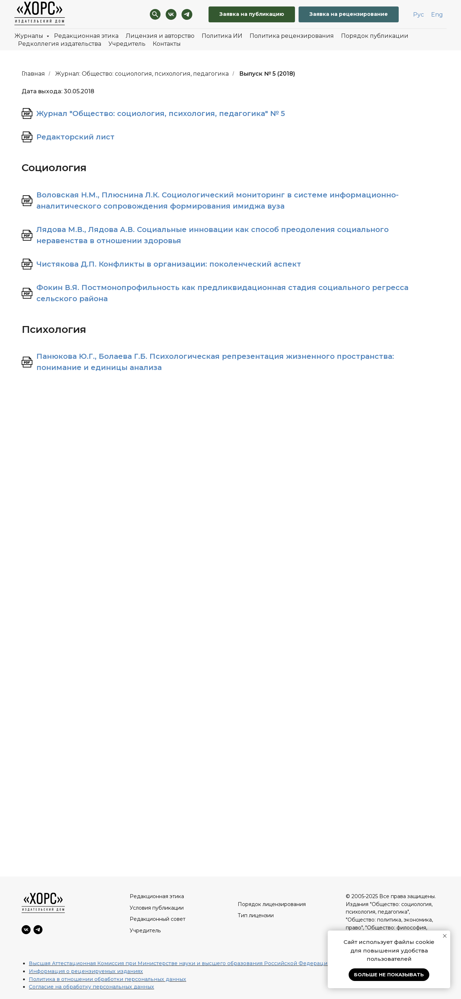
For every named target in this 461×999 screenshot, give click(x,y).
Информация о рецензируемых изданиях (86, 971)
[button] (349, 14)
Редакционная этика (86, 35)
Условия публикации (157, 908)
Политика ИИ (222, 35)
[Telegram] (187, 14)
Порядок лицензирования (272, 904)
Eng (437, 14)
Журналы (29, 35)
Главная (33, 73)
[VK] (171, 14)
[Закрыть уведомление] (444, 936)
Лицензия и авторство (160, 35)
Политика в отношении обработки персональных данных (107, 979)
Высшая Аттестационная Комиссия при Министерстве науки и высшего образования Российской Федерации (180, 963)
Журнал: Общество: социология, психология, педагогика (142, 73)
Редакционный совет (157, 919)
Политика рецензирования (292, 35)
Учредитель (127, 43)
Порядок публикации (374, 35)
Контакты (167, 43)
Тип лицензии (256, 915)
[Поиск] (155, 14)
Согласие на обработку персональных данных (91, 987)
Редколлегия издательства (59, 43)
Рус (418, 14)
